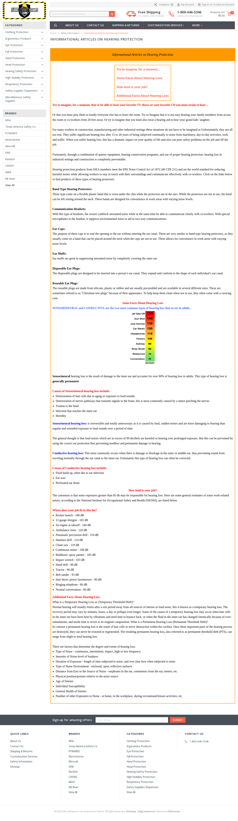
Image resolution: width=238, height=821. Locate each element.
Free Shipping (151, 14)
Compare (164, 5)
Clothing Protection (16, 32)
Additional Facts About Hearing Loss (143, 95)
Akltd (8, 172)
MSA (8, 120)
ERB (7, 152)
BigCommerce (146, 811)
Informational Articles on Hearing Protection (106, 33)
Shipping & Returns (125, 25)
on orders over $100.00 (151, 15)
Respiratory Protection (18, 84)
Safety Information (70, 33)
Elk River (10, 178)
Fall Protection (14, 51)
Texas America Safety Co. (20, 126)
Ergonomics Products (18, 38)
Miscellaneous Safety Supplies (18, 99)
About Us (71, 25)
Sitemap (15, 766)
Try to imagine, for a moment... (138, 69)
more (198, 25)
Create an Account (223, 4)
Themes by (159, 811)
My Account (185, 5)
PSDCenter (174, 811)
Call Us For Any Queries (190, 15)
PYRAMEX (11, 133)
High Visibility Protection (19, 77)
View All (10, 185)
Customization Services (166, 25)
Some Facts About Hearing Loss (139, 78)
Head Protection (15, 64)
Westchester (12, 139)
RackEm (10, 159)
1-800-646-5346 (190, 14)
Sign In (205, 4)
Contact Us (95, 25)
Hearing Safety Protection (20, 71)
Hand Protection (15, 58)
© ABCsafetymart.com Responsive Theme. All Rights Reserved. (95, 811)
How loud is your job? (132, 87)
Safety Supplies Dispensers (21, 90)
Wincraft (10, 146)
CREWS (9, 165)
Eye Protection (14, 45)
